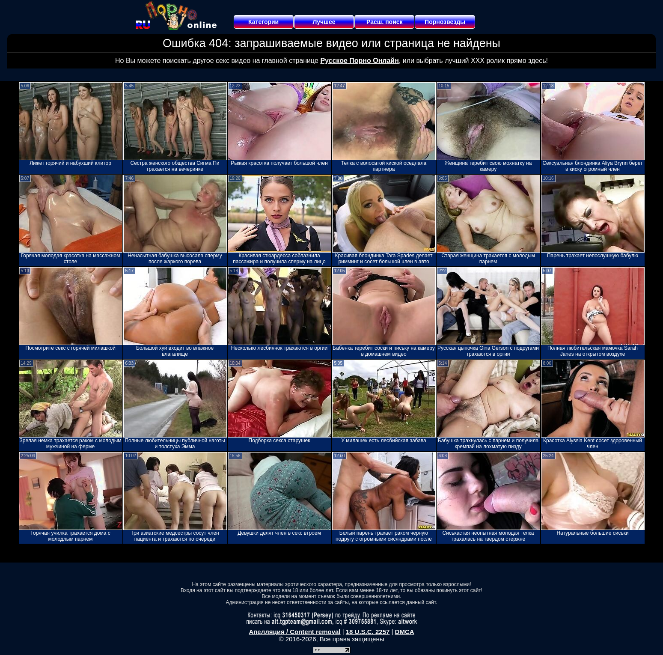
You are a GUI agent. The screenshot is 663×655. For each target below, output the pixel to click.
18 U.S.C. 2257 (368, 631)
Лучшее (323, 21)
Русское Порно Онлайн (359, 60)
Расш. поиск (384, 21)
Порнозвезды (445, 21)
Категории (263, 21)
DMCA (404, 631)
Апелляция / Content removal (294, 631)
